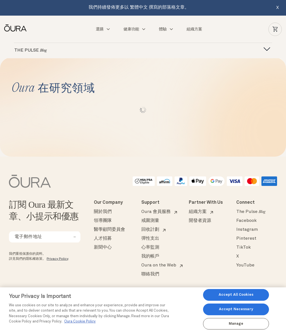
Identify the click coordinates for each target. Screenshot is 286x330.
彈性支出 (150, 238)
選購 (103, 29)
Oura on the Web (158, 265)
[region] (143, 308)
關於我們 (103, 212)
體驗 (166, 29)
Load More (143, 109)
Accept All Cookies (236, 295)
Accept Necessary (236, 309)
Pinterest (246, 238)
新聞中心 (103, 247)
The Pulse (250, 212)
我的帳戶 (150, 256)
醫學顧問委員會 (109, 229)
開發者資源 (200, 221)
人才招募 (103, 238)
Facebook (246, 221)
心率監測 (150, 247)
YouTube (245, 265)
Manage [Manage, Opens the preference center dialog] (236, 324)
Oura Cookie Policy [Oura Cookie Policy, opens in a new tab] (80, 321)
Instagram (247, 229)
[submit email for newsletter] (74, 236)
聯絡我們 (150, 274)
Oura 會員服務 (156, 212)
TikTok (243, 247)
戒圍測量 (150, 221)
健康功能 (134, 29)
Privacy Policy (57, 259)
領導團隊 (103, 221)
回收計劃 (150, 229)
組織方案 (194, 29)
